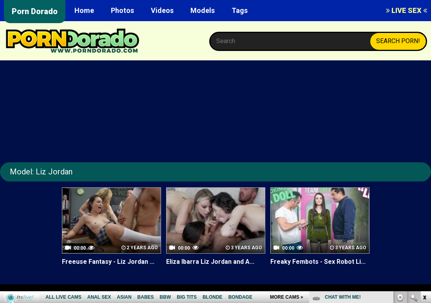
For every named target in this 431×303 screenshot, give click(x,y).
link (424, 180)
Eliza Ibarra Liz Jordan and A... (210, 261)
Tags (240, 10)
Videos (162, 10)
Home (84, 10)
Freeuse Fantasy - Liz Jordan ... (108, 261)
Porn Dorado (35, 11)
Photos (122, 10)
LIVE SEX (406, 10)
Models (202, 10)
